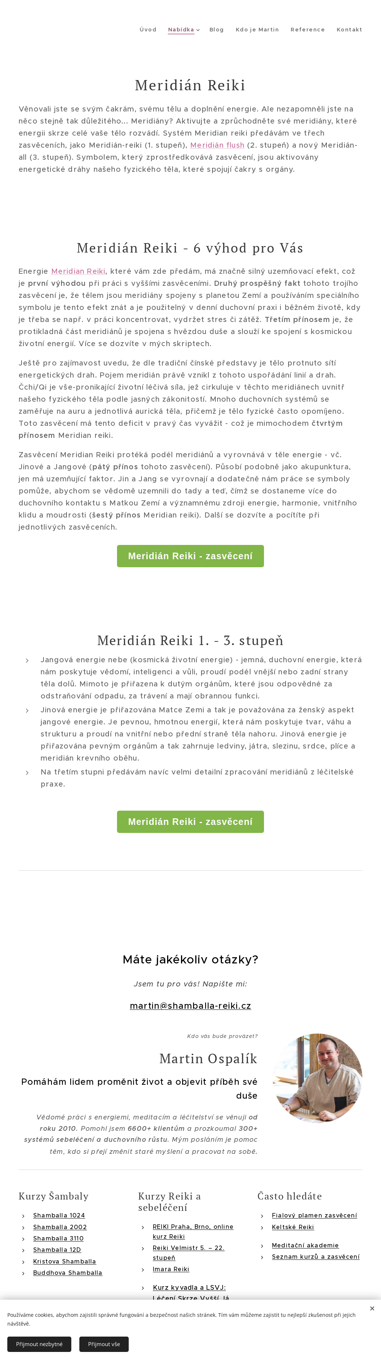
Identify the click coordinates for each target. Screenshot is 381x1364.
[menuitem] (155, 29)
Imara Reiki (171, 1268)
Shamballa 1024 (59, 1215)
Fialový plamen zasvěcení (314, 1215)
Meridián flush (217, 145)
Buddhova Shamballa (68, 1272)
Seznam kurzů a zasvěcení (316, 1256)
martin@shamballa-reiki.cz (190, 1005)
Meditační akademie (305, 1245)
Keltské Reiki (293, 1226)
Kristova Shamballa (65, 1261)
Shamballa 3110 (58, 1238)
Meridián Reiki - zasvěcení (190, 556)
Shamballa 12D (57, 1249)
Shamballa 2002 (60, 1226)
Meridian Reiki (78, 271)
